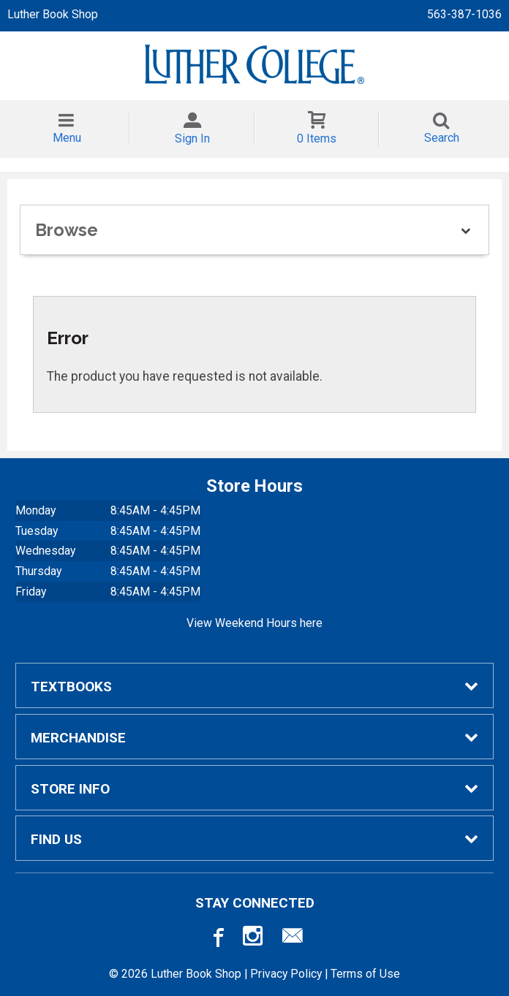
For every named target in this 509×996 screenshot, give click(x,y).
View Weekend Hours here (254, 623)
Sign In (192, 138)
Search (441, 138)
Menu (67, 138)
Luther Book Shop (52, 14)
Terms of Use (365, 974)
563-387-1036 (464, 14)
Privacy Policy (286, 974)
